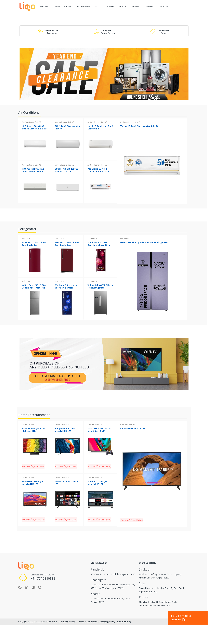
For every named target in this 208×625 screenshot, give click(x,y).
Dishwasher (148, 6)
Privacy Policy (68, 621)
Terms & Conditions (87, 621)
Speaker (110, 6)
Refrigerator (45, 6)
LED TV (98, 6)
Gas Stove (163, 6)
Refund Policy (124, 621)
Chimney (135, 6)
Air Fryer (122, 6)
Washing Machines (64, 6)
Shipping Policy (108, 621)
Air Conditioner (84, 6)
